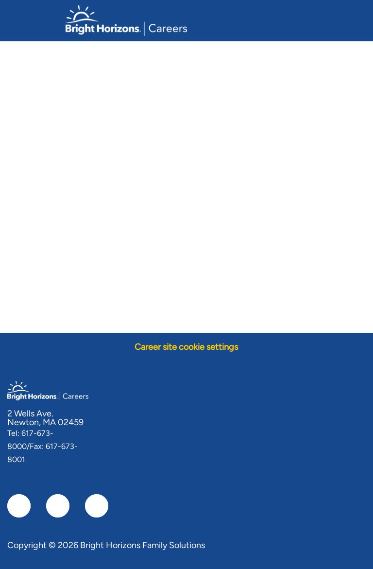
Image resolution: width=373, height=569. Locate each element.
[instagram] (96, 505)
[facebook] (19, 505)
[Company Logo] (126, 20)
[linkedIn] (57, 505)
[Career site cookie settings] (186, 347)
